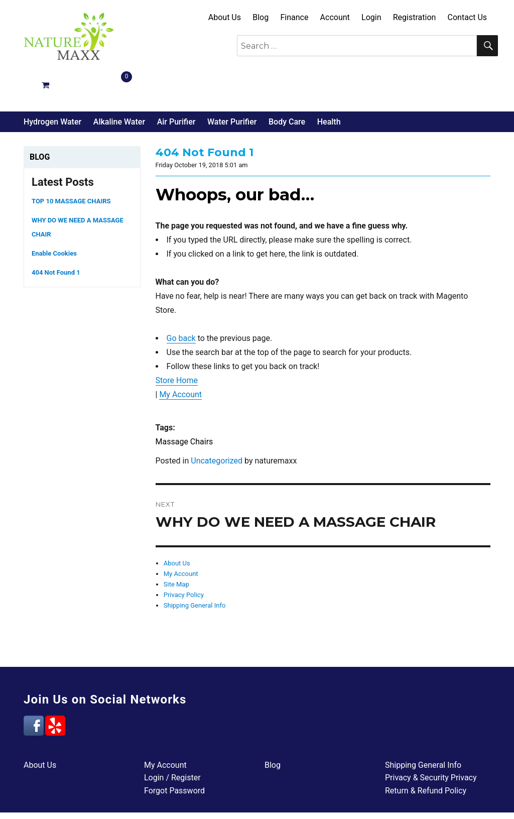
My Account (180, 357)
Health (329, 84)
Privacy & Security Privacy (431, 740)
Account (335, 17)
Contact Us (467, 17)
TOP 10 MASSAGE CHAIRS (71, 164)
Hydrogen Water (52, 84)
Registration (414, 17)
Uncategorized (216, 423)
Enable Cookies (54, 216)
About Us (224, 17)
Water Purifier (231, 84)
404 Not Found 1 (56, 235)
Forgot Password (174, 753)
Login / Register (172, 740)
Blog (260, 17)
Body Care (287, 84)
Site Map (176, 547)
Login (371, 17)
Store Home (177, 343)
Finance (294, 17)
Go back (181, 301)
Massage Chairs (184, 404)
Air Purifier (176, 84)
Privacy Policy (184, 557)
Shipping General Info (195, 568)
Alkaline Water (119, 84)
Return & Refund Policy (425, 753)
